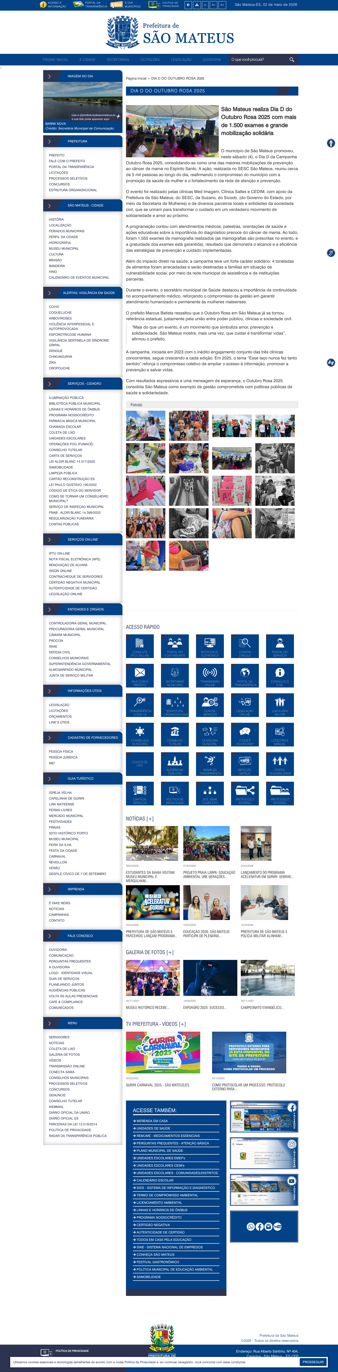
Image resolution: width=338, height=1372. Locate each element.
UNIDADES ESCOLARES (67, 438)
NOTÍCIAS (56, 909)
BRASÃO (55, 260)
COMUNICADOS (61, 1007)
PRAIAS (54, 827)
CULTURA (56, 254)
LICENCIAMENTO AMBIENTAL (157, 1202)
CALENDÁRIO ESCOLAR (153, 1180)
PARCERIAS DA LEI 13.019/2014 (73, 1124)
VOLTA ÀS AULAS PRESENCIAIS (73, 996)
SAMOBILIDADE (61, 467)
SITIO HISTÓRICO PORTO (68, 833)
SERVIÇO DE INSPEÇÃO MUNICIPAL (76, 506)
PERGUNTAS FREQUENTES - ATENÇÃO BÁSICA (171, 1143)
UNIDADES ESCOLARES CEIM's (158, 1165)
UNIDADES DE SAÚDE (151, 1128)
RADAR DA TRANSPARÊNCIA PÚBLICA (78, 1135)
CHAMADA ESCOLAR (65, 426)
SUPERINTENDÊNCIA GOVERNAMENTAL (80, 664)
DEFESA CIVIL (60, 652)
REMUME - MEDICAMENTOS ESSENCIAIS (166, 1135)
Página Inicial (136, 78)
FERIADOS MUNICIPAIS (66, 231)
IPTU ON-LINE (59, 553)
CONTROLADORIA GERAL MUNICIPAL (77, 623)
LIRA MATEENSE (61, 804)
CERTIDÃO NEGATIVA (151, 1225)
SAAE (53, 646)
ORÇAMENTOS (60, 716)
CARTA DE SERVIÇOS (65, 455)
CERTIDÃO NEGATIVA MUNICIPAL (74, 582)
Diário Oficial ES (63, 1118)
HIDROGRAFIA (60, 242)
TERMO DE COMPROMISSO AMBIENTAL (165, 1195)
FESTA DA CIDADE (63, 850)
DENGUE (56, 351)
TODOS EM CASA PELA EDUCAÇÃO (162, 1239)
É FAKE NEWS (59, 903)
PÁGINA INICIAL (55, 59)
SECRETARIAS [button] (118, 59)
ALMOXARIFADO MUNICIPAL (70, 669)
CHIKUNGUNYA (60, 356)
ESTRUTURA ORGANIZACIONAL (73, 190)
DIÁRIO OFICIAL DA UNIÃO (69, 1112)
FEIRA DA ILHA (60, 845)
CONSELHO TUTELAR (65, 450)
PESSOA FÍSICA (61, 751)
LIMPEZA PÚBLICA (63, 473)
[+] (150, 819)
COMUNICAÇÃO (61, 955)
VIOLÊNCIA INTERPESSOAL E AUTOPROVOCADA (71, 326)
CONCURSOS (59, 184)
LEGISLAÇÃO (181, 59)
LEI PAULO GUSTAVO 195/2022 (73, 484)
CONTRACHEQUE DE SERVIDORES (76, 576)
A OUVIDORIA (59, 967)
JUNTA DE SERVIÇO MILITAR (71, 675)
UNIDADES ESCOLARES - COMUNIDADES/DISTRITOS (175, 1173)
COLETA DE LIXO (62, 432)
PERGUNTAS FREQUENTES (70, 961)
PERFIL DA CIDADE (63, 237)
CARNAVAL (57, 856)
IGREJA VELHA (60, 792)
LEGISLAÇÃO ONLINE (65, 594)
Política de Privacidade (140, 1362)
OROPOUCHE (59, 368)
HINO (53, 271)
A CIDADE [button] (88, 59)
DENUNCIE (57, 1095)
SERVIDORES (59, 1037)
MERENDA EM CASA (150, 1121)
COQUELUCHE (60, 312)
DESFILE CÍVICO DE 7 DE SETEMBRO (77, 874)
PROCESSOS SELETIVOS (68, 178)
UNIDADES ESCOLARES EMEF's (159, 1158)
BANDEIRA (57, 266)
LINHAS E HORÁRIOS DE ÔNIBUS (74, 409)
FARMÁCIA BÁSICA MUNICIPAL (72, 421)
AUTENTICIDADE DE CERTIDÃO (73, 588)
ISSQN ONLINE (60, 570)
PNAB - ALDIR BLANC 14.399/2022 (75, 512)
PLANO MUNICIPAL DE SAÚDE (158, 1150)
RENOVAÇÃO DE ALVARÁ (68, 565)
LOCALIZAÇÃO (60, 225)
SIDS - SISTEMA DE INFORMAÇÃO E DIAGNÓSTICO (174, 1187)
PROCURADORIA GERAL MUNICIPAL (76, 629)
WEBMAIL (56, 1106)
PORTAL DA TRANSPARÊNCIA (71, 167)
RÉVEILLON (58, 862)
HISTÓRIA (56, 219)
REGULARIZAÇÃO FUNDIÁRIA (71, 518)
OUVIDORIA (212, 59)
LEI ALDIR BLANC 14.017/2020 (72, 461)
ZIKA (52, 362)
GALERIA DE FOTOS (64, 1054)
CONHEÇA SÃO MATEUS (153, 1254)
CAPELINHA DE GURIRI (66, 798)
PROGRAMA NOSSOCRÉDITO (71, 415)
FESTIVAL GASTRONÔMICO (156, 1262)
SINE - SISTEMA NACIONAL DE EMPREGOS (168, 1247)
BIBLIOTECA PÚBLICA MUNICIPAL (75, 403)
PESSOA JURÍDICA (63, 757)
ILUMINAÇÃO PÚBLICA (66, 397)
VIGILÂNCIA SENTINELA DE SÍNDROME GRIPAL (79, 342)
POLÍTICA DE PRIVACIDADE (70, 1130)
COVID (54, 306)
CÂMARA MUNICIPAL (65, 635)
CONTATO (56, 920)
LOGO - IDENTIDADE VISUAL (71, 973)
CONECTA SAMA (61, 1072)
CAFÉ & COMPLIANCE (66, 1002)
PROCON (56, 640)
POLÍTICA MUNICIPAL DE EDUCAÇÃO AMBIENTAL (173, 1269)
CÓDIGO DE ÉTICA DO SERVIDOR (75, 490)
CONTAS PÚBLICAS (64, 524)
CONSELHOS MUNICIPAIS (69, 658)
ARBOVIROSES (60, 318)
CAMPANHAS (59, 914)
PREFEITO (56, 155)
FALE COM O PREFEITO (67, 161)
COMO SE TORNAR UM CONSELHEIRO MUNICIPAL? (78, 498)
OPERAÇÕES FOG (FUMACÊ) (71, 444)
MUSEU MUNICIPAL (64, 248)
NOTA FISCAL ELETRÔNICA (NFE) (74, 559)
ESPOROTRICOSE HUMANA (70, 334)
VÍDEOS (55, 1060)
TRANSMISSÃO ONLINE (67, 1066)
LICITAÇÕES (150, 59)
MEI (52, 763)
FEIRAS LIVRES (60, 810)
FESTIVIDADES (60, 821)
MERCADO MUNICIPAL (66, 816)
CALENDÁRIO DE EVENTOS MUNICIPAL (79, 277)
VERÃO (54, 868)
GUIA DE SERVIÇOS (64, 978)
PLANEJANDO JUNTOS (66, 984)
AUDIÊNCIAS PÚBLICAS (67, 990)
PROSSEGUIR (313, 1362)
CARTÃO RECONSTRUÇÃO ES (72, 479)
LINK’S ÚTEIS (59, 722)
